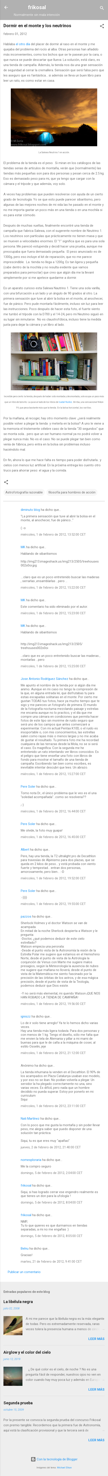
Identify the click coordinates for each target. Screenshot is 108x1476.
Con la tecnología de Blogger (54, 1459)
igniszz (26, 1016)
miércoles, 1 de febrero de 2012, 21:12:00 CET (53, 1053)
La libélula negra (18, 1301)
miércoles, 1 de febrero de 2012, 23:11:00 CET (53, 1106)
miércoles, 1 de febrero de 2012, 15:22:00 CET (53, 587)
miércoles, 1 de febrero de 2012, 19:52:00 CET (53, 878)
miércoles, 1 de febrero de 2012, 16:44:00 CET (53, 811)
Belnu (25, 1248)
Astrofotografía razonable (24, 492)
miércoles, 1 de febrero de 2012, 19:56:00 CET (53, 1004)
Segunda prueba (18, 1403)
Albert (25, 850)
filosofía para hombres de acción (71, 492)
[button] (102, 26)
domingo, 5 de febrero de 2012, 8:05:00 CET (52, 1236)
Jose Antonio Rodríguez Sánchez (44, 679)
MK (23, 547)
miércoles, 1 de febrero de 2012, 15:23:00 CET (53, 613)
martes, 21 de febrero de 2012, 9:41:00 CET (51, 1261)
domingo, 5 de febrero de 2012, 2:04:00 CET (52, 1173)
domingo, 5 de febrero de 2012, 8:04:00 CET (52, 1202)
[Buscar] (102, 8)
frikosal (37, 7)
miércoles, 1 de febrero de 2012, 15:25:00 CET (53, 666)
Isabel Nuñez (65, 402)
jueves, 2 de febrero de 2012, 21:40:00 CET (51, 1147)
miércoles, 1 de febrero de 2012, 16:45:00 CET (53, 837)
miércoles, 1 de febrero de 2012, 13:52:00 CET (53, 534)
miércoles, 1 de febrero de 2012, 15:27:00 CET (53, 774)
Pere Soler (28, 787)
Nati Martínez (30, 1119)
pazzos (26, 916)
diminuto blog (30, 510)
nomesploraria (31, 1160)
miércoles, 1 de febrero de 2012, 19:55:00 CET (53, 904)
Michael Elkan (64, 1467)
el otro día (23, 44)
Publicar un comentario (24, 1272)
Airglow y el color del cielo (27, 1352)
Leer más (96, 1339)
